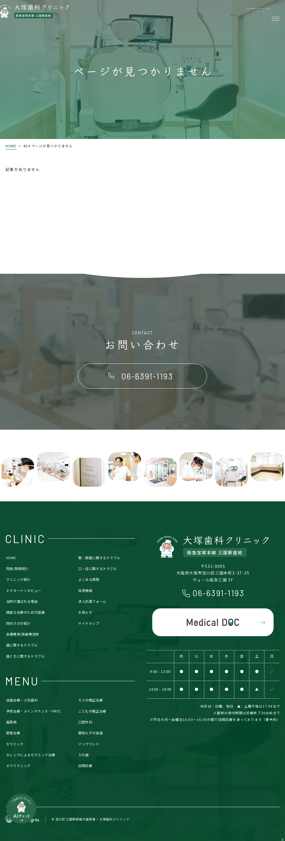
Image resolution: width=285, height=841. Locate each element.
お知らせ (85, 612)
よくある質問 (88, 579)
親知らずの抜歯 (90, 732)
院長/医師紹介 (17, 568)
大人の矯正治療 (90, 700)
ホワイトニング (18, 765)
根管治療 (13, 732)
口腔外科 (85, 722)
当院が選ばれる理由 (22, 601)
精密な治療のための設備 (25, 612)
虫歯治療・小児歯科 (22, 700)
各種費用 (251, 13)
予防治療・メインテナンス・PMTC (33, 711)
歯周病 (11, 722)
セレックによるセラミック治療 (30, 754)
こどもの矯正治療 (92, 711)
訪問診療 (85, 765)
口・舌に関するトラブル (97, 568)
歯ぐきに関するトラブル (25, 656)
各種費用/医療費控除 (22, 634)
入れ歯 (83, 754)
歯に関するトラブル (22, 645)
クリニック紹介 (18, 579)
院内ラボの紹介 (18, 623)
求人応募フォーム (92, 601)
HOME (11, 145)
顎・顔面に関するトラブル (99, 557)
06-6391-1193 (218, 593)
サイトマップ (88, 623)
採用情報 (85, 590)
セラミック (15, 744)
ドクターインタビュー (23, 590)
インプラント (88, 744)
